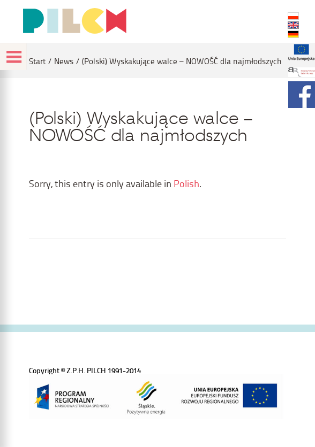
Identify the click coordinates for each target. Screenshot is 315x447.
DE (293, 34)
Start (37, 61)
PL (293, 16)
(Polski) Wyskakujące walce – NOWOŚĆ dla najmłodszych (181, 61)
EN (293, 25)
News (63, 61)
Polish (186, 183)
